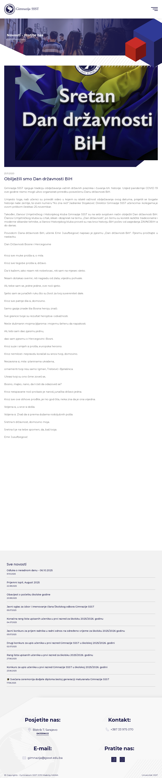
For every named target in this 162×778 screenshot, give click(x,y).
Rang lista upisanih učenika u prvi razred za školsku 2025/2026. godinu (80, 653)
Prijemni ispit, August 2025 (80, 581)
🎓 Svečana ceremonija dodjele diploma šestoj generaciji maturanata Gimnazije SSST (80, 677)
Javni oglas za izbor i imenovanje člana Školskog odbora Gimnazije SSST (80, 605)
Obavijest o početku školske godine (80, 593)
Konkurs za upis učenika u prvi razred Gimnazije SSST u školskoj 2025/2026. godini (80, 665)
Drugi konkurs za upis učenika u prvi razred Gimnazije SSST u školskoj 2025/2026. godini (80, 641)
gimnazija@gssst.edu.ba (42, 756)
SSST (155, 774)
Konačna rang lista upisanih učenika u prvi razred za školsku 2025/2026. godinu (80, 617)
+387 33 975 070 (119, 726)
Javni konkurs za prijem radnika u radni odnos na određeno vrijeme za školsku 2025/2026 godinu (80, 629)
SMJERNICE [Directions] (42, 730)
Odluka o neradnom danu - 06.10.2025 (80, 568)
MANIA (54, 774)
